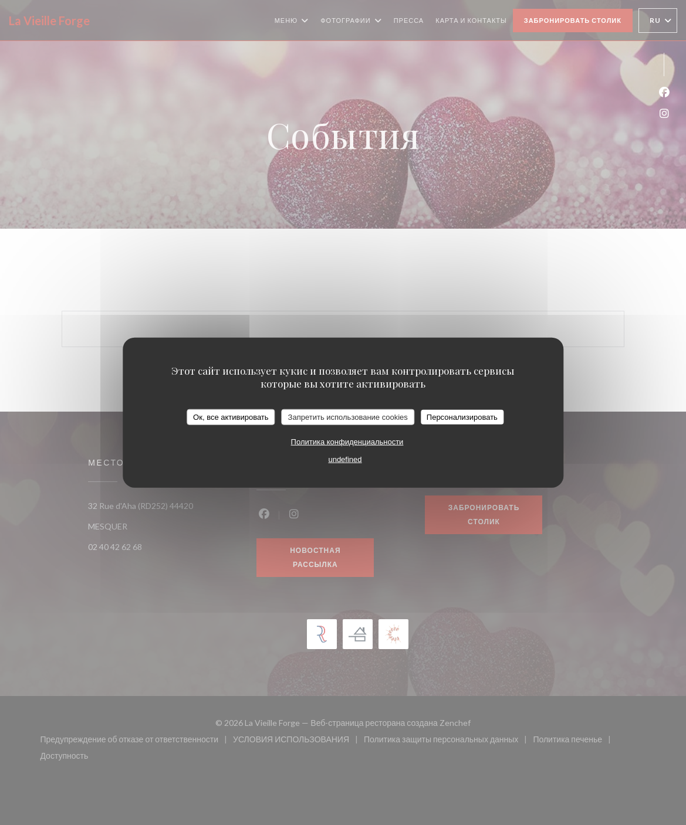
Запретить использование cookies (348, 416)
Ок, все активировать (230, 416)
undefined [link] (344, 459)
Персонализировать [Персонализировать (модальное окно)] (462, 416)
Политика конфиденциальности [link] (347, 441)
